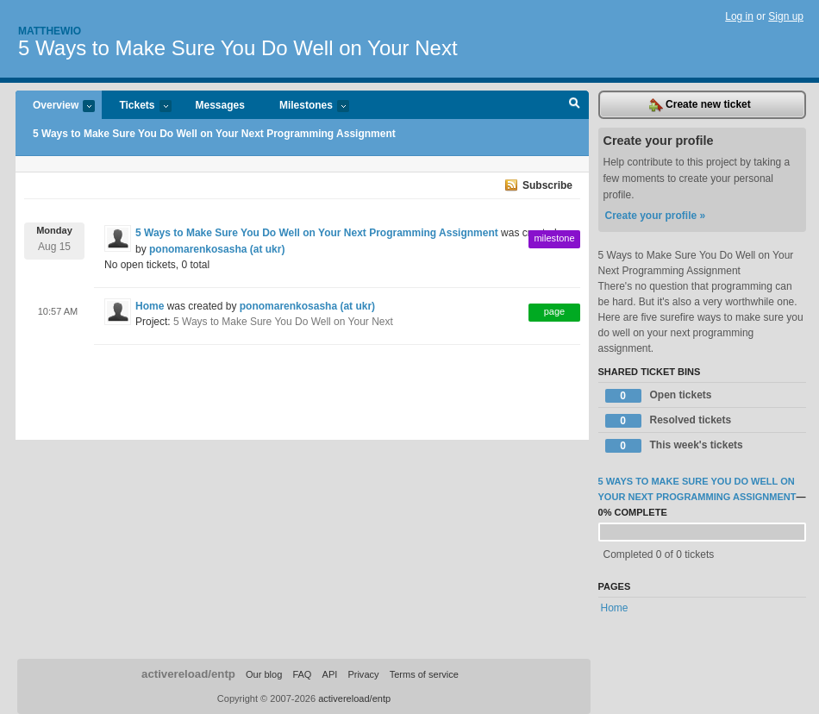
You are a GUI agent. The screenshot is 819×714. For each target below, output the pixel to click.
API (330, 674)
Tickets (136, 106)
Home (149, 306)
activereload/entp (188, 673)
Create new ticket (700, 105)
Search (574, 105)
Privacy (362, 674)
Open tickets (658, 396)
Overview (55, 106)
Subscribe (547, 185)
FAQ (301, 674)
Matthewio (49, 31)
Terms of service (424, 674)
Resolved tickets (668, 421)
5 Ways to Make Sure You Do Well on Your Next (238, 48)
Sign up (785, 16)
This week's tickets (674, 446)
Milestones (305, 106)
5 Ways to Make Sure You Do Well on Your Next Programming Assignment (214, 134)
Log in (739, 16)
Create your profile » (655, 216)
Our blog (264, 674)
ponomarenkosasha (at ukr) (216, 249)
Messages (220, 105)
